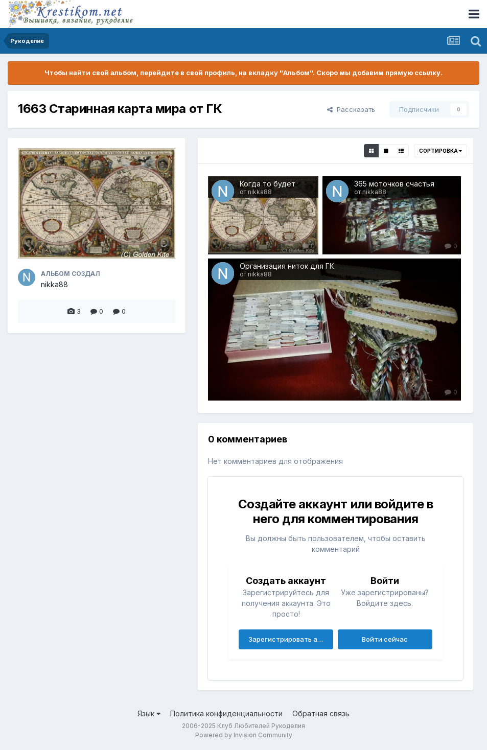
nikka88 (54, 284)
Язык (148, 713)
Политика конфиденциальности (226, 713)
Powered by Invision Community (243, 735)
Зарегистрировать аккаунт (290, 639)
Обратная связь (321, 713)
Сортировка (440, 151)
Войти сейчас (385, 639)
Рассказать (351, 109)
